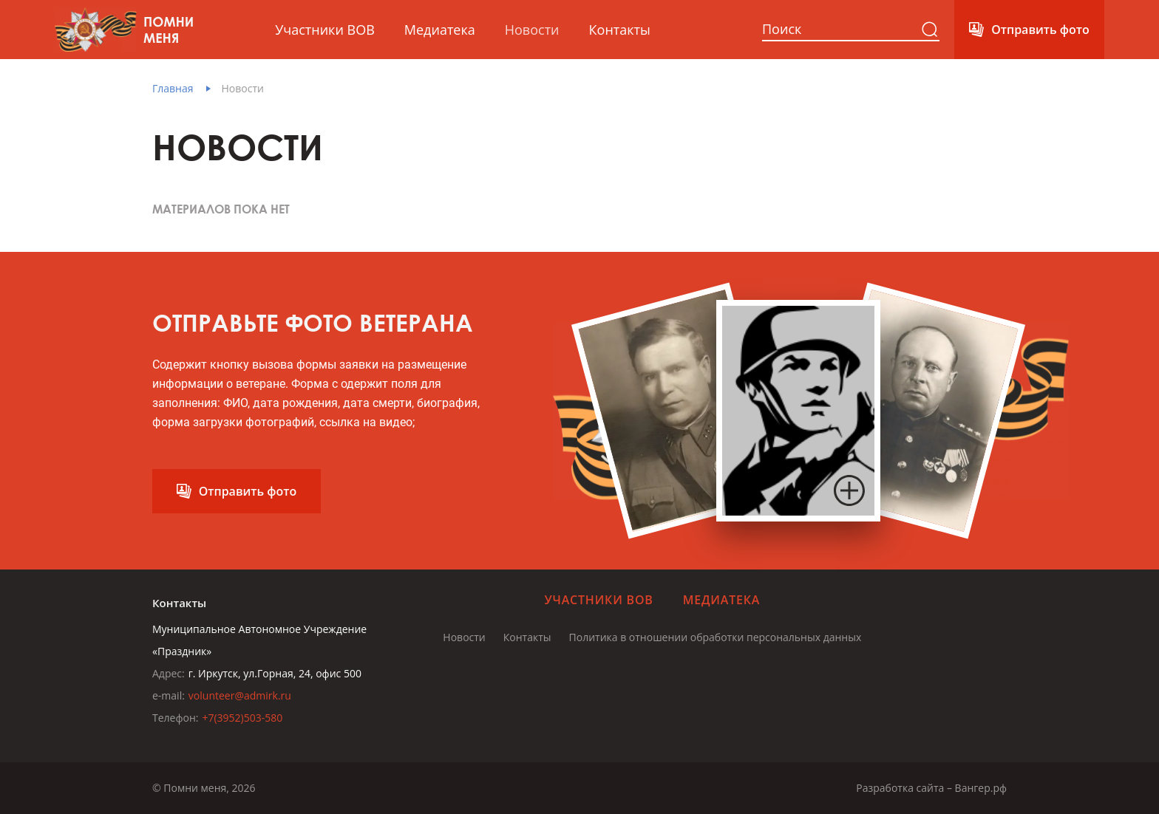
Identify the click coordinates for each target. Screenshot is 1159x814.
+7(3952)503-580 (242, 718)
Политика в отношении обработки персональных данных (715, 637)
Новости (532, 29)
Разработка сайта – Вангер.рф (931, 788)
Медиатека (439, 29)
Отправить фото (1040, 29)
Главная (173, 88)
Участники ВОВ (325, 29)
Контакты (619, 29)
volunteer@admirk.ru (239, 695)
